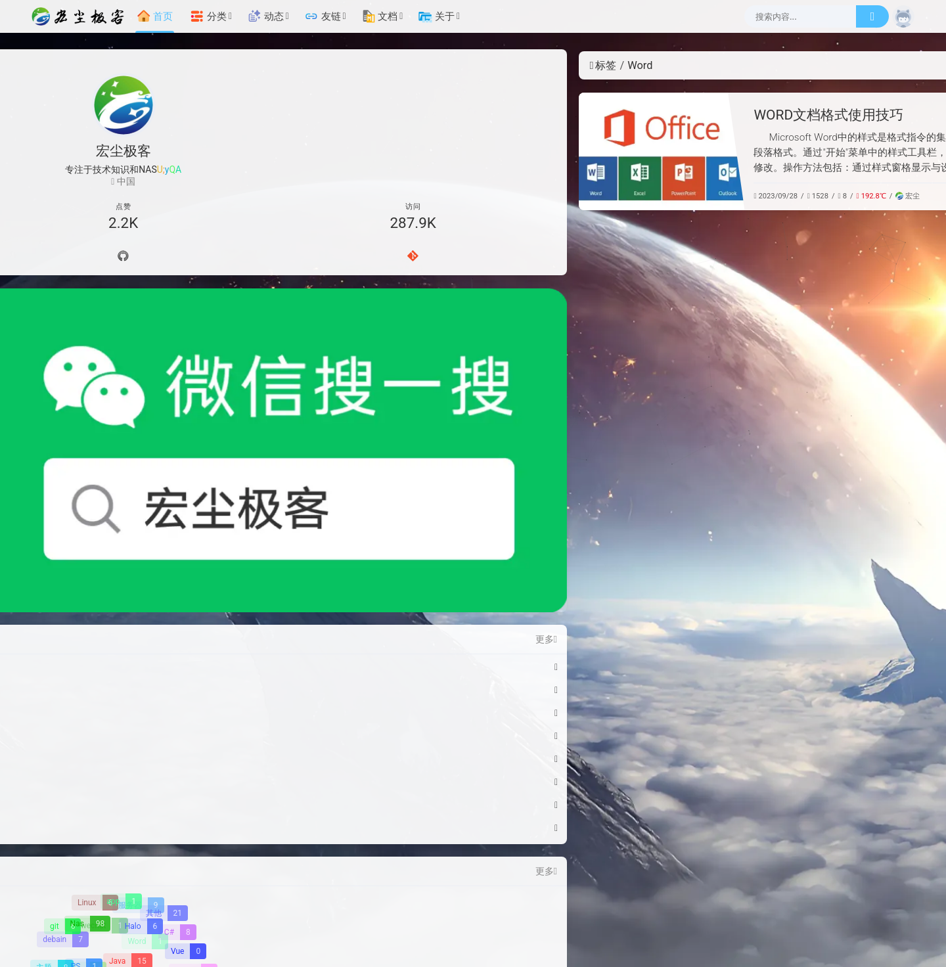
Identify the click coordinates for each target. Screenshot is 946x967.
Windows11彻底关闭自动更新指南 (111, 435)
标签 (253, 65)
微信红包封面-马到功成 (88, 412)
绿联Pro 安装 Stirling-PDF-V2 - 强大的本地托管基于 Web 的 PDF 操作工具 (111, 504)
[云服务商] (431, 946)
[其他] (163, 659)
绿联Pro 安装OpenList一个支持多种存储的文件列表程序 (111, 550)
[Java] (126, 707)
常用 (684, 196)
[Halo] (140, 672)
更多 (194, 384)
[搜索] (872, 16)
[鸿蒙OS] (104, 784)
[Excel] (107, 751)
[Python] (67, 756)
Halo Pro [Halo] (571, 901)
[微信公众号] (123, 323)
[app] (121, 647)
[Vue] (185, 697)
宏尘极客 (470, 901)
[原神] (170, 762)
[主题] (52, 713)
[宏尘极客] (81, 16)
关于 (436, 16)
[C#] (177, 677)
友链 (322, 16)
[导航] (68, 258)
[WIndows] (143, 786)
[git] (62, 672)
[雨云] (822, 592)
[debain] (63, 684)
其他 (699, 196)
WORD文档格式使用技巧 (479, 115)
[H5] (49, 723)
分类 (208, 16)
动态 (265, 16)
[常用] (822, 321)
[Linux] (95, 648)
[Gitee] (178, 258)
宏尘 (558, 196)
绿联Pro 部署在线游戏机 (90, 527)
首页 (155, 16)
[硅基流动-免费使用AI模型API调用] (822, 695)
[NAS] (822, 229)
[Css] (164, 725)
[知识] (822, 275)
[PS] (82, 712)
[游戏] (147, 767)
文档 (379, 16)
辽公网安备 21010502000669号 (589, 916)
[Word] (145, 686)
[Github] (123, 258)
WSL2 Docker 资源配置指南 (97, 458)
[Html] (182, 752)
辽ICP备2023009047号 (451, 916)
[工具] (822, 298)
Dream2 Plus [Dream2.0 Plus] (625, 901)
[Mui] (66, 765)
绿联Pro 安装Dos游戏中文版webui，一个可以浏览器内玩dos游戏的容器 (111, 481)
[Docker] (125, 726)
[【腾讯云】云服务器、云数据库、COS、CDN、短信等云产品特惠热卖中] (822, 803)
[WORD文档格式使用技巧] (312, 151)
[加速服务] (531, 946)
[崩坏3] (193, 717)
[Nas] (87, 669)
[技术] (822, 252)
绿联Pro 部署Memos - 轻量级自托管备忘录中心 (111, 573)
